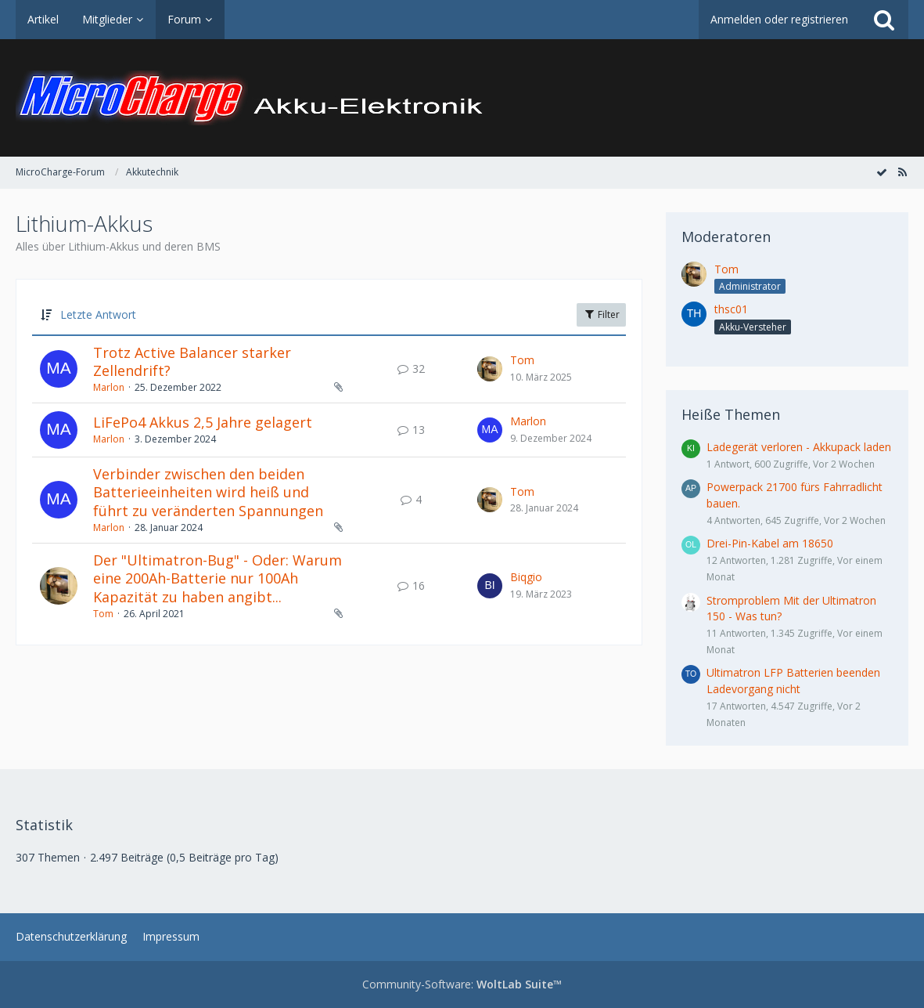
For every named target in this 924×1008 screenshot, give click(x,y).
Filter (601, 314)
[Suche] (884, 19)
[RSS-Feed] (902, 171)
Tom (522, 359)
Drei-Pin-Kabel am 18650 (769, 543)
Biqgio (526, 576)
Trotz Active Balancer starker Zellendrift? (192, 362)
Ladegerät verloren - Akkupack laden (798, 446)
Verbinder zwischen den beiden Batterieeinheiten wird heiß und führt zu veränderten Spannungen (208, 492)
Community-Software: (462, 984)
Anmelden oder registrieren (779, 19)
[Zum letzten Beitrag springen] (489, 368)
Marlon (108, 387)
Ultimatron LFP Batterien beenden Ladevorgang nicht (793, 680)
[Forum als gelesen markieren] (881, 171)
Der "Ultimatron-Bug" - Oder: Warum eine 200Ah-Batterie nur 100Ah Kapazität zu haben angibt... (217, 578)
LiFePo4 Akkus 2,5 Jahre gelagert (202, 422)
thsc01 (731, 309)
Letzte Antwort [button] (98, 314)
